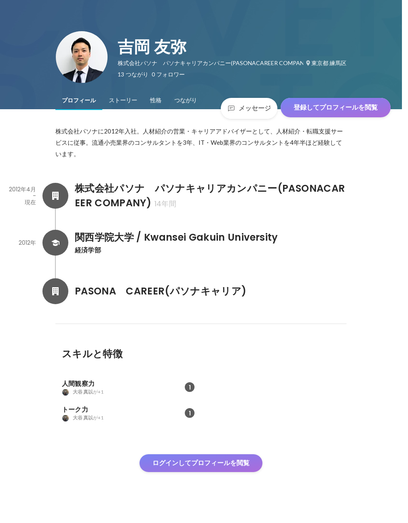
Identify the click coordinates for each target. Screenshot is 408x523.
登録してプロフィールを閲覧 (336, 107)
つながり (185, 100)
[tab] (78, 100)
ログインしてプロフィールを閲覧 (200, 463)
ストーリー (123, 100)
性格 (155, 100)
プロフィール (79, 100)
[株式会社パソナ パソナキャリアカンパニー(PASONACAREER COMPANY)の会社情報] (55, 196)
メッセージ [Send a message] (249, 108)
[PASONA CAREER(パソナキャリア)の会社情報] (55, 291)
